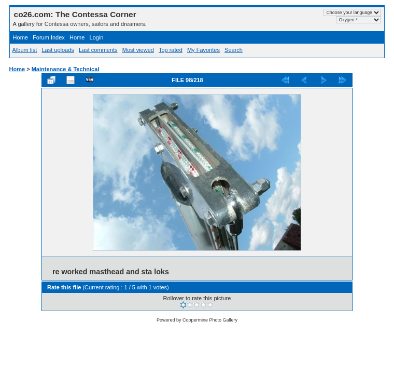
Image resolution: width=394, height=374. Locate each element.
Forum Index (49, 37)
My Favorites (203, 50)
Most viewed (138, 50)
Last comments (98, 50)
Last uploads (57, 50)
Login (97, 37)
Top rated (170, 50)
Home (20, 37)
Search (233, 50)
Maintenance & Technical (66, 69)
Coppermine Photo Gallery (209, 320)
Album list (24, 50)
